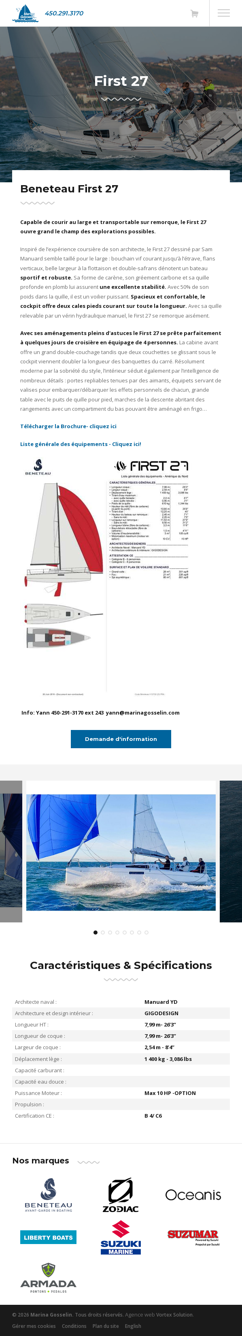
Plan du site (106, 1326)
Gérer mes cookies (34, 1326)
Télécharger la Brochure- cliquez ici (70, 426)
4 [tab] (117, 933)
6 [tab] (132, 933)
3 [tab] (110, 933)
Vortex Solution (174, 1314)
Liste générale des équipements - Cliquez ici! (81, 444)
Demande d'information (121, 739)
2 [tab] (103, 933)
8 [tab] (146, 933)
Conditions (74, 1326)
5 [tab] (125, 933)
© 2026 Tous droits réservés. (68, 1314)
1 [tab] (95, 933)
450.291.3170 (64, 13)
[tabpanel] (121, 851)
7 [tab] (139, 933)
